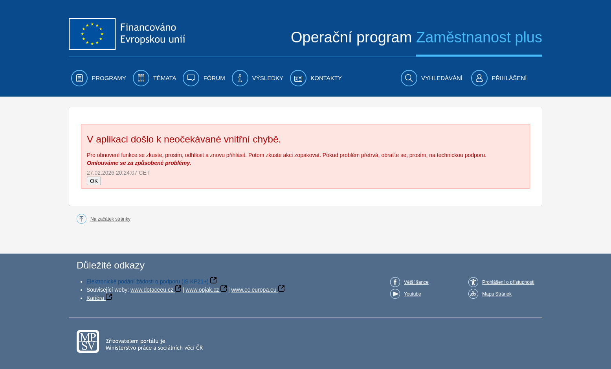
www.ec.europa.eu (253, 290)
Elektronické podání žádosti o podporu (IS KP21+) (147, 281)
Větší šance (416, 282)
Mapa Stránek (497, 294)
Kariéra (95, 298)
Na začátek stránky (110, 219)
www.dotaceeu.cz (151, 290)
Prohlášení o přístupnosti (508, 282)
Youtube (412, 294)
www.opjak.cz (202, 290)
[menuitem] (98, 78)
